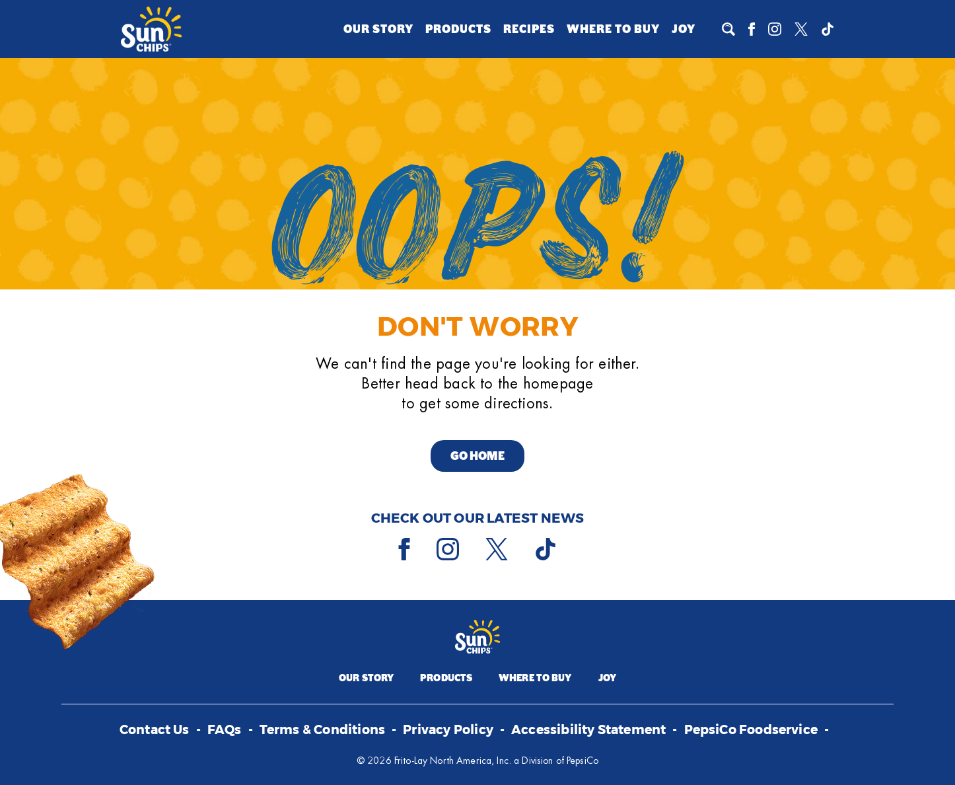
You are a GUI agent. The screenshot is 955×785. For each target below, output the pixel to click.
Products (458, 29)
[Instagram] (774, 29)
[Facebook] (751, 29)
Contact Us (155, 730)
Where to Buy (613, 29)
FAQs (224, 730)
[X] (801, 29)
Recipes (529, 29)
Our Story (378, 29)
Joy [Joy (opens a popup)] (683, 29)
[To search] (728, 29)
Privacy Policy (448, 730)
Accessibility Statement (588, 730)
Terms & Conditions (322, 730)
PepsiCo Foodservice (751, 730)
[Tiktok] (827, 29)
